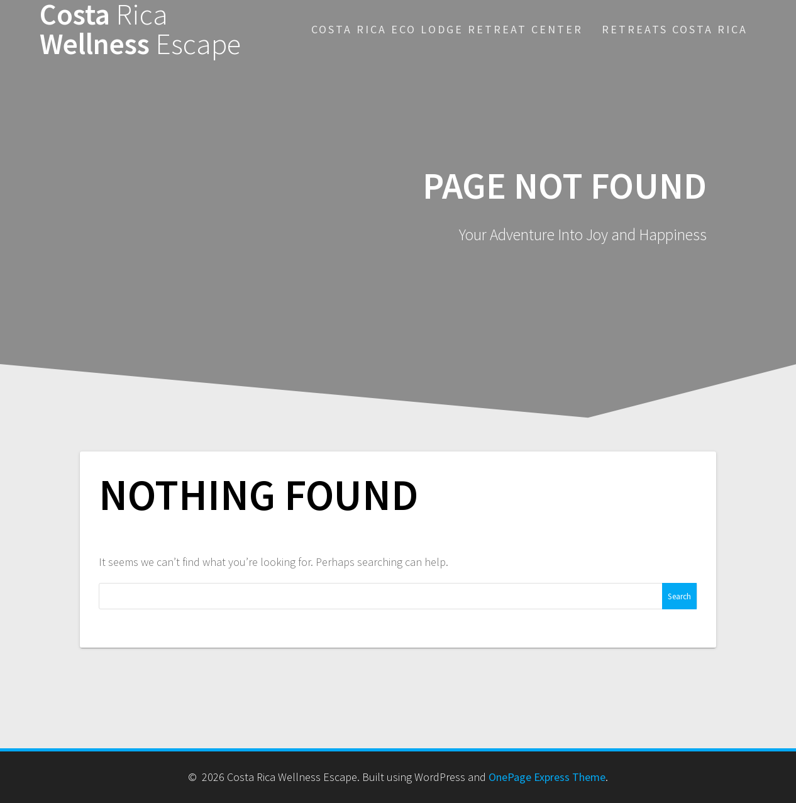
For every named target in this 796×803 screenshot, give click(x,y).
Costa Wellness (140, 29)
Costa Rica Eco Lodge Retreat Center (447, 29)
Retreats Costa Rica (675, 29)
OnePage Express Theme (547, 777)
